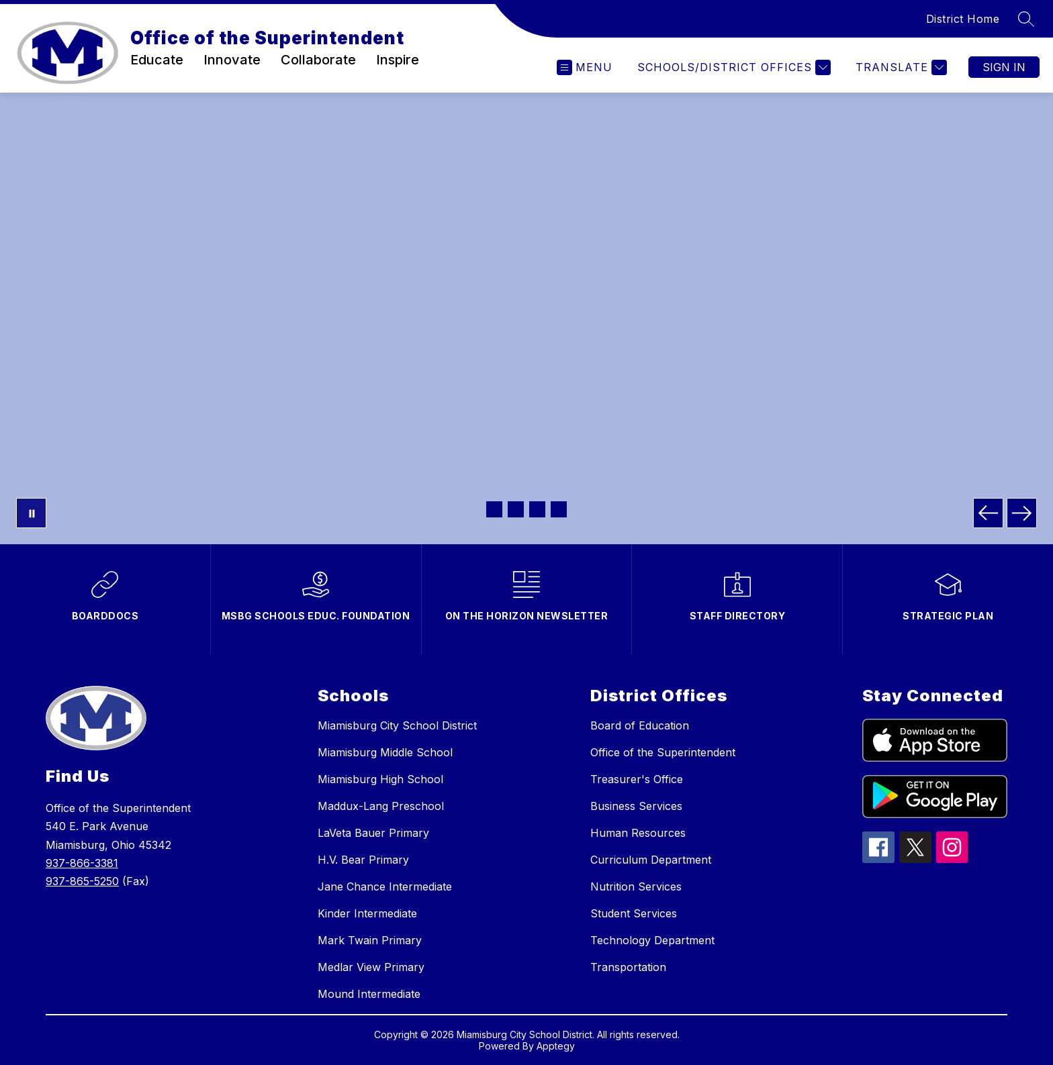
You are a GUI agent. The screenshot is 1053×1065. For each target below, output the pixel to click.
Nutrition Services (636, 886)
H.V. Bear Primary (363, 859)
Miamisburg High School (380, 779)
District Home (963, 19)
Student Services (633, 913)
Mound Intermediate (369, 994)
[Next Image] (1022, 513)
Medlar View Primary (371, 967)
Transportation (628, 967)
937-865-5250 (82, 881)
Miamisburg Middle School (385, 752)
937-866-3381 (82, 863)
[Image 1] (494, 509)
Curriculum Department (650, 859)
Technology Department (652, 940)
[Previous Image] (988, 513)
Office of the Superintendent (662, 752)
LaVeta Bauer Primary (373, 833)
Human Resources (638, 833)
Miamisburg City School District (397, 725)
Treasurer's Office (636, 779)
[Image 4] (559, 509)
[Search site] (1026, 19)
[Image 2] (516, 509)
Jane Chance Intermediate (385, 886)
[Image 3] (537, 509)
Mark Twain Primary (370, 940)
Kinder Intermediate (367, 913)
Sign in (1003, 67)
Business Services (636, 806)
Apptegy (556, 1046)
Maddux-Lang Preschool (381, 806)
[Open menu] (584, 67)
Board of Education (639, 725)
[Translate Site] (899, 67)
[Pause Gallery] (31, 513)
